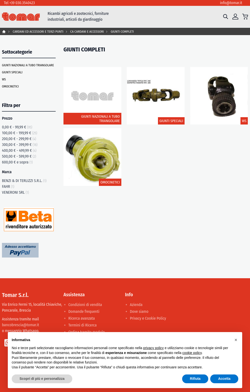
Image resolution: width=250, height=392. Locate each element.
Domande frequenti (83, 311)
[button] (236, 340)
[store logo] (21, 16)
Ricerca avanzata (81, 318)
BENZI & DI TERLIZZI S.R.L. (24, 180)
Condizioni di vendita (85, 304)
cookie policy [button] (192, 353)
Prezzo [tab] (7, 118)
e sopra (17, 162)
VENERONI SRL (15, 192)
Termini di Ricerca (82, 325)
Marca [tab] (6, 172)
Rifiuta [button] (195, 379)
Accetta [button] (224, 379)
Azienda (136, 304)
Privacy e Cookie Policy (148, 318)
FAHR (8, 186)
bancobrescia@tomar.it (20, 325)
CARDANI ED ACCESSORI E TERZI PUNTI (38, 31)
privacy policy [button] (153, 348)
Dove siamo (139, 311)
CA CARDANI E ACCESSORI (87, 31)
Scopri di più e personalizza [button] (42, 379)
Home (4, 32)
